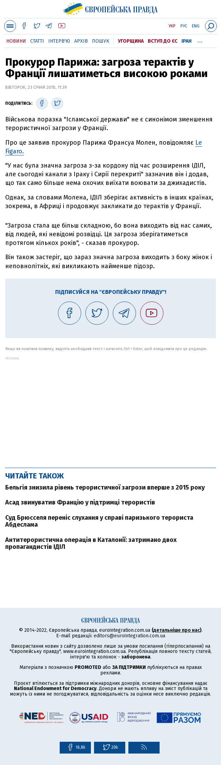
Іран (186, 41)
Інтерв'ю (59, 41)
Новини (16, 41)
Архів (81, 41)
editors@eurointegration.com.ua (129, 636)
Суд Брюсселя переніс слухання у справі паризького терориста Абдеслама (99, 521)
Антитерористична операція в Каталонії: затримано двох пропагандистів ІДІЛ (91, 543)
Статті (37, 41)
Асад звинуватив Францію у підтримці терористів (80, 502)
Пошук (100, 41)
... (200, 40)
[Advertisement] (110, 408)
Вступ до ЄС (162, 41)
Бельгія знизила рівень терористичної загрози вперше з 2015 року (105, 487)
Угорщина (131, 41)
